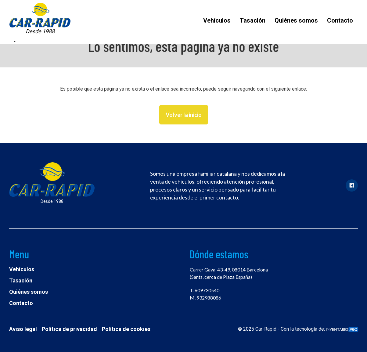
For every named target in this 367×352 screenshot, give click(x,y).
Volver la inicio (184, 114)
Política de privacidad (69, 329)
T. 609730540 (204, 290)
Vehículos (217, 20)
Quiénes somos (296, 20)
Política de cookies (126, 329)
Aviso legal (23, 329)
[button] (14, 40)
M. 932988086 (205, 297)
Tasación (252, 20)
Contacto (340, 20)
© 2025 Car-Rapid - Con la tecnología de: (298, 329)
